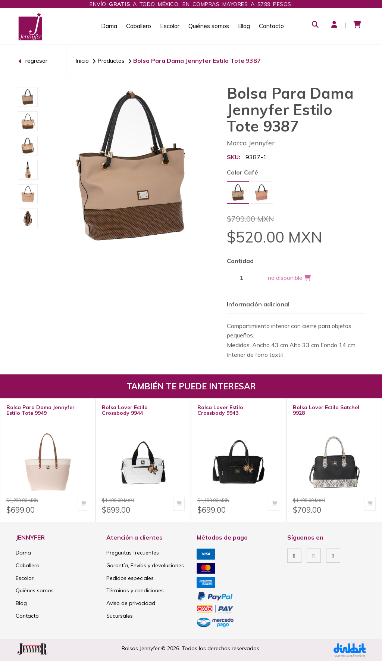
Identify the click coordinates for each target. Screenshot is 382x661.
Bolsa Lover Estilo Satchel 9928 (326, 410)
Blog (244, 26)
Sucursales (119, 615)
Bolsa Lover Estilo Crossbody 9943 (220, 410)
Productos (111, 60)
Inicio (82, 60)
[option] (28, 97)
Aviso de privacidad (130, 603)
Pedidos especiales (130, 578)
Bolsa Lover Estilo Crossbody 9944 (125, 410)
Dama (109, 26)
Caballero (138, 26)
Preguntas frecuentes (132, 552)
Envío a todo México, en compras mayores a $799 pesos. (191, 4)
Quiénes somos (208, 26)
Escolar (169, 26)
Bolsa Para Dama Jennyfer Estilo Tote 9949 (40, 410)
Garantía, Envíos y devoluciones (145, 565)
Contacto (271, 26)
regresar (33, 60)
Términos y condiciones (135, 590)
